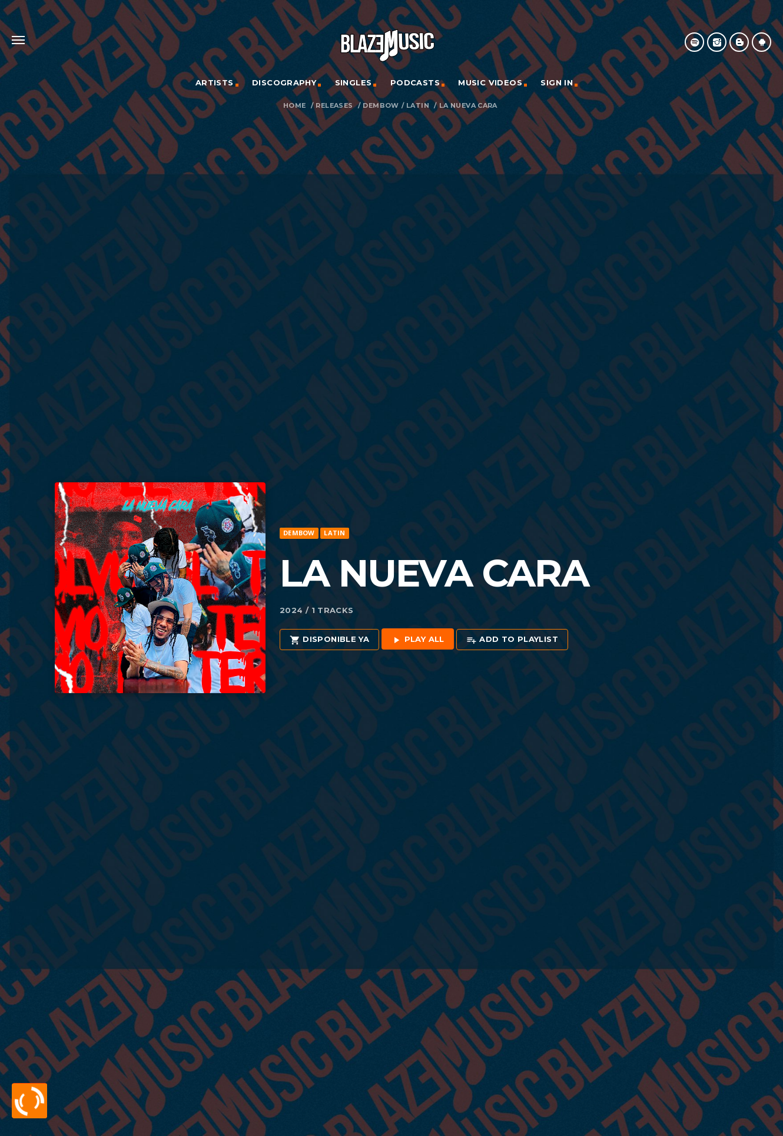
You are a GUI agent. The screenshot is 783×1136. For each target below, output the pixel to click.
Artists (214, 82)
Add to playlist (512, 639)
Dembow (381, 105)
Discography (284, 82)
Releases (334, 105)
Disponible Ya (329, 639)
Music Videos (490, 82)
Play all (417, 639)
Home (294, 105)
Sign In (556, 82)
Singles (353, 82)
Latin (417, 105)
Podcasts (415, 82)
